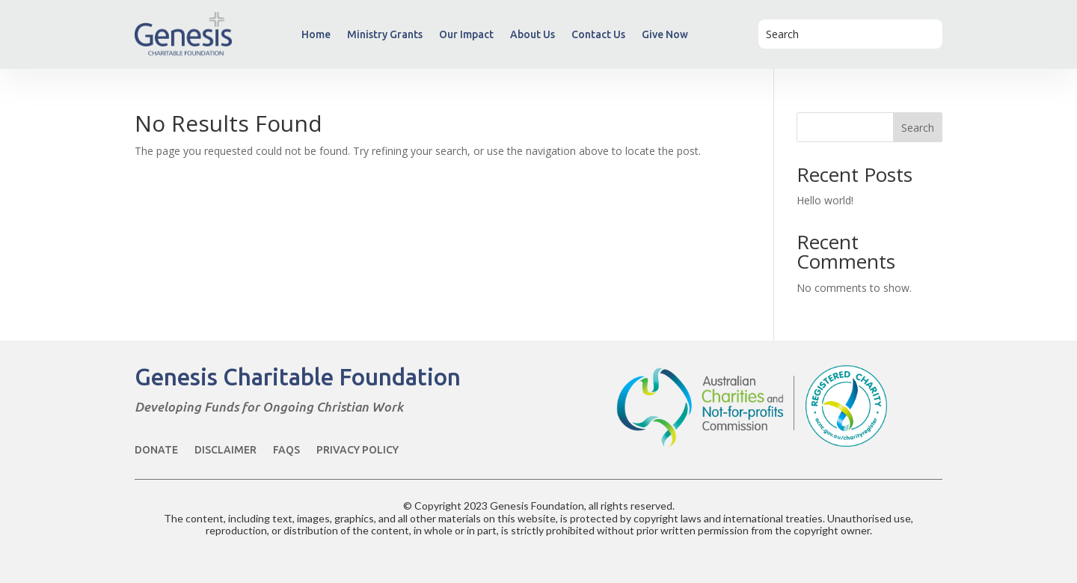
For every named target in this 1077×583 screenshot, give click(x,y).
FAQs (286, 450)
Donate (156, 450)
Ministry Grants (385, 34)
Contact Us (598, 34)
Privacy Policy (357, 450)
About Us (532, 34)
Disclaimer (225, 450)
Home (316, 34)
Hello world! (825, 200)
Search (917, 127)
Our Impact (466, 34)
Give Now (665, 34)
